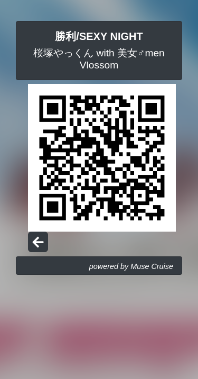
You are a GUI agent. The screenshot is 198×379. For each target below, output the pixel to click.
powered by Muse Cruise (131, 266)
